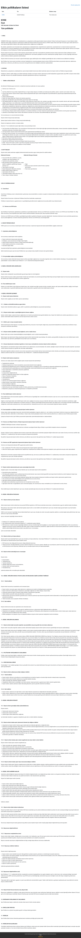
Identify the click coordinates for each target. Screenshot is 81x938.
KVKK (3, 15)
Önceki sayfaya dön (75, 5)
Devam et (40, 936)
